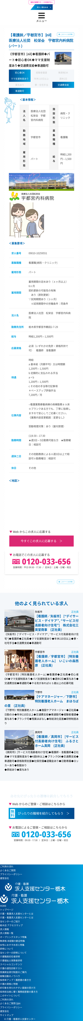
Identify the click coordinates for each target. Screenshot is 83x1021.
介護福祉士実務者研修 (11, 960)
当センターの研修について (13, 952)
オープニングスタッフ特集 (13, 937)
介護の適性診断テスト (11, 968)
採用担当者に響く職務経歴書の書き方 (19, 991)
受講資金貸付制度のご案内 (13, 972)
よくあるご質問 (8, 870)
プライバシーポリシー (11, 874)
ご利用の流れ (6, 866)
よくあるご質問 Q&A (10, 1003)
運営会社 (4, 878)
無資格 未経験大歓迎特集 (12, 941)
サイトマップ (6, 1015)
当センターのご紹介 (10, 921)
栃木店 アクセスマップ (11, 925)
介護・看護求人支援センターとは (16, 917)
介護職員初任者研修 (10, 956)
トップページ (6, 909)
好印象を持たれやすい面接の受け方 (18, 987)
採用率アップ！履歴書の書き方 (15, 980)
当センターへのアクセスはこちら (40, 852)
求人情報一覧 (6, 933)
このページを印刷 (66, 34)
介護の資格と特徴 (9, 984)
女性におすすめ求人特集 (12, 945)
